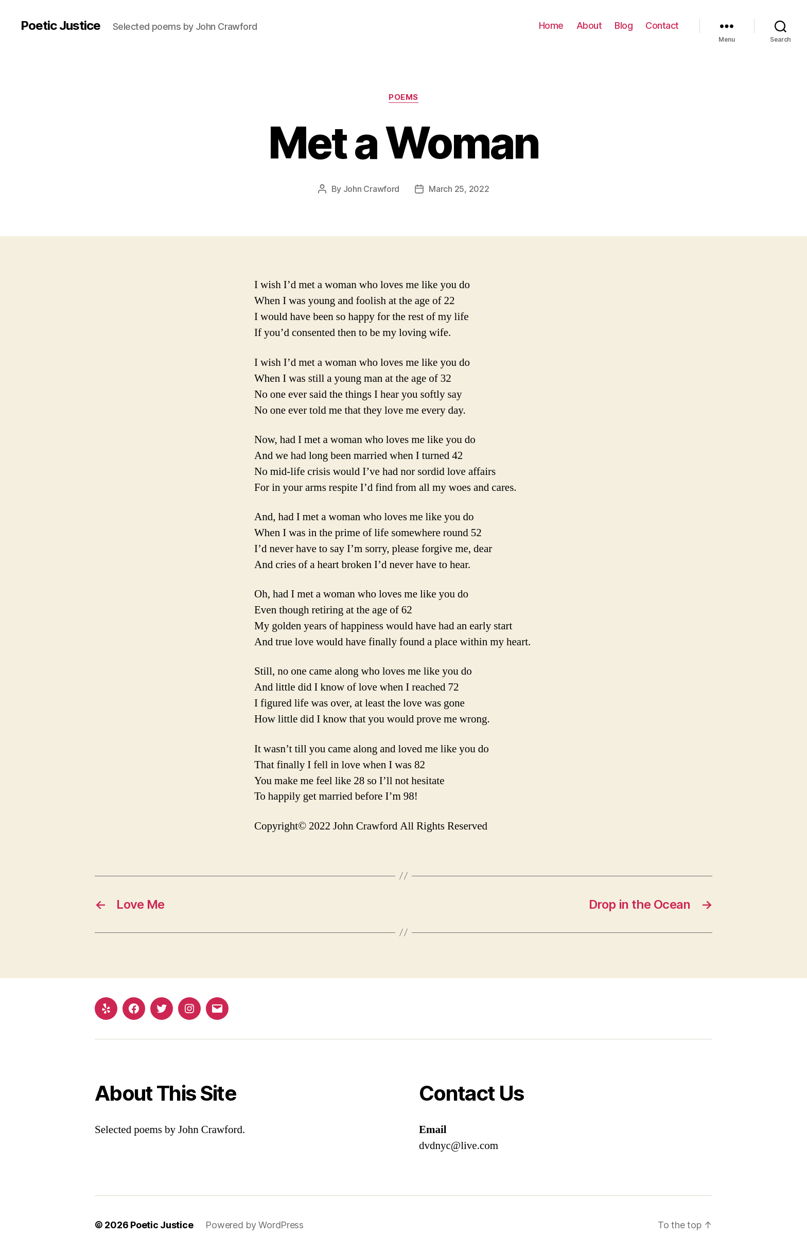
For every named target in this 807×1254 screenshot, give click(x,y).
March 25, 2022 (459, 189)
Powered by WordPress (254, 1225)
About (589, 25)
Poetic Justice (60, 26)
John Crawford (371, 189)
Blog (624, 25)
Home (551, 25)
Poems (403, 97)
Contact (662, 25)
